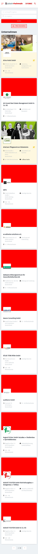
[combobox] (19, 12)
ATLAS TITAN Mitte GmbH (11, 356)
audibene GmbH (9, 400)
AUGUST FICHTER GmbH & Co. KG (14, 528)
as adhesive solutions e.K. (12, 234)
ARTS (5, 190)
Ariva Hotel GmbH (9, 60)
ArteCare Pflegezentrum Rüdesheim (15, 147)
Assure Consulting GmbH (12, 318)
